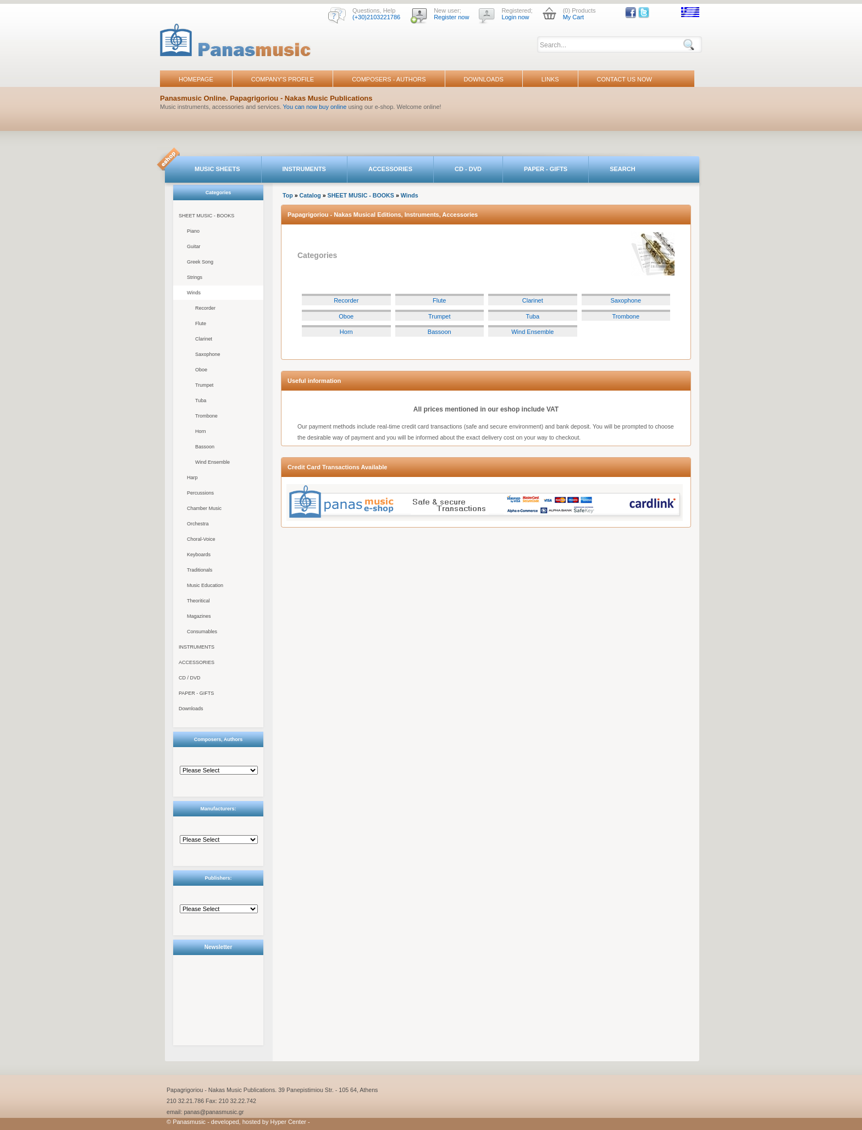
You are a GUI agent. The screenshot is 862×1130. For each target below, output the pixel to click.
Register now (451, 17)
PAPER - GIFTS (545, 169)
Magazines (199, 616)
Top (288, 195)
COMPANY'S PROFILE (282, 79)
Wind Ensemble (212, 462)
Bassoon (204, 446)
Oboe (201, 369)
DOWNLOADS (484, 79)
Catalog (310, 195)
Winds (194, 292)
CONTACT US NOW (624, 79)
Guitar (194, 246)
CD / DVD (190, 678)
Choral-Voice (201, 539)
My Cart (573, 17)
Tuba (200, 400)
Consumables (202, 631)
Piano (193, 231)
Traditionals (199, 570)
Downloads (191, 708)
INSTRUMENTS (304, 169)
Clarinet (203, 339)
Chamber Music (204, 508)
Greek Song (200, 262)
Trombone (206, 416)
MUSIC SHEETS (217, 169)
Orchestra (198, 523)
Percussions (200, 493)
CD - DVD (468, 169)
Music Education (205, 585)
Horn (200, 431)
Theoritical (198, 601)
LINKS (550, 79)
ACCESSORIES (390, 169)
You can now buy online (315, 106)
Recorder (205, 308)
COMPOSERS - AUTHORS (389, 79)
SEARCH (622, 169)
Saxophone (207, 354)
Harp (192, 477)
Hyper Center (288, 1121)
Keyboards (199, 554)
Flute (200, 323)
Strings (194, 277)
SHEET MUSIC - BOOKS (206, 215)
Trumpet (204, 385)
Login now (515, 17)
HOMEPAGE (196, 79)
